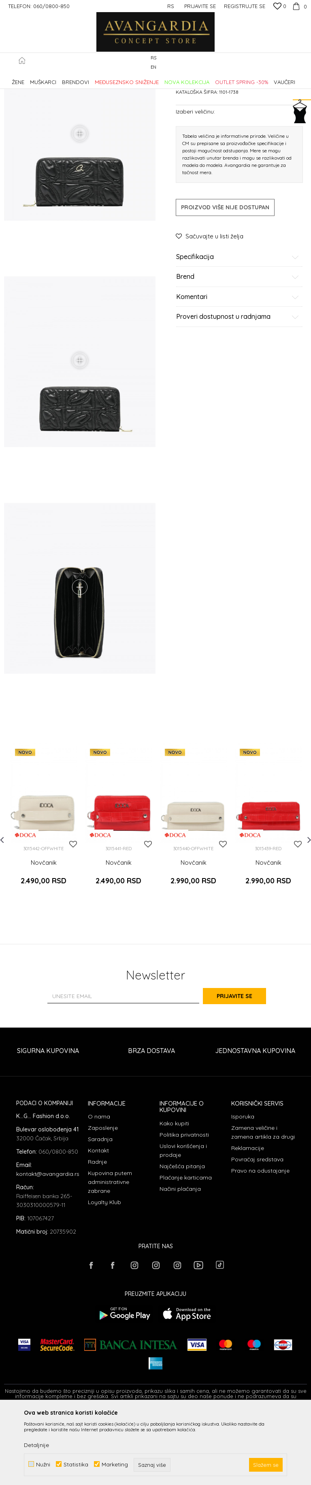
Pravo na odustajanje (260, 1241)
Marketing (115, 1464)
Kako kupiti (174, 1194)
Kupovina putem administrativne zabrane (110, 1253)
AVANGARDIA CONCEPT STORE (38, 78)
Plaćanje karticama (186, 1248)
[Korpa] (298, 6)
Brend (237, 346)
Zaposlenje (103, 1199)
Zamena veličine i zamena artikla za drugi (263, 1203)
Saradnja (100, 1210)
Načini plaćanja (180, 1260)
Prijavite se (244, 1067)
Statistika (76, 1464)
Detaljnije (36, 1445)
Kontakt (98, 1221)
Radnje (97, 1232)
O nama (99, 1187)
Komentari (237, 365)
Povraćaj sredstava (257, 1230)
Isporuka (242, 1187)
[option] (43, 902)
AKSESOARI (119, 78)
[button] (302, 63)
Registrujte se (244, 6)
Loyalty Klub (104, 1273)
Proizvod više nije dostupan (225, 276)
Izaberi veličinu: (195, 180)
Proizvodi (89, 78)
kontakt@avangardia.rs (47, 1245)
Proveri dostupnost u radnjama (237, 386)
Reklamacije (247, 1219)
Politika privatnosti (184, 1205)
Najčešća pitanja (182, 1237)
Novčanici (149, 78)
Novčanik (44, 942)
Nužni (43, 1464)
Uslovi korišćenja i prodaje (183, 1221)
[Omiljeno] (279, 7)
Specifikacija (237, 325)
